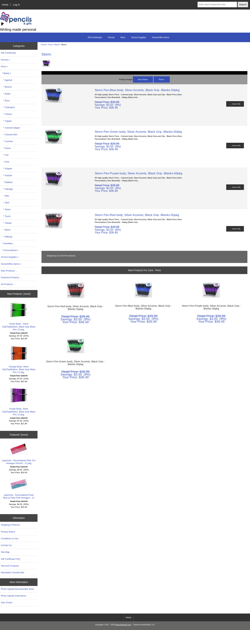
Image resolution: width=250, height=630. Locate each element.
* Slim (5, 195)
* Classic (6, 114)
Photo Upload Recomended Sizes (17, 589)
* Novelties (7, 243)
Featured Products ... (11, 277)
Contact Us (6, 545)
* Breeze (6, 87)
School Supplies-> (10, 257)
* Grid (5, 161)
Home (5, 4)
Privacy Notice (8, 531)
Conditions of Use (9, 538)
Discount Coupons (10, 565)
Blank (56, 44)
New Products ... (9, 270)
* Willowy (6, 236)
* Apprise (6, 80)
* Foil (4, 155)
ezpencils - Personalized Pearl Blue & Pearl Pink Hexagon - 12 (18, 489)
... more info (235, 104)
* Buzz (5, 100)
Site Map (5, 552)
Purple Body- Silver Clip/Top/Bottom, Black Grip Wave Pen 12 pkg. (18, 402)
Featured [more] (19, 434)
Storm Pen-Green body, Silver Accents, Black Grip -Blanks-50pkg (138, 131)
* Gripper (6, 168)
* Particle (6, 175)
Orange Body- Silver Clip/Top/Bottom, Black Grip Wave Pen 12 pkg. (18, 359)
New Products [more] (18, 293)
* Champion (8, 107)
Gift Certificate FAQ (10, 559)
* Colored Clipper (10, 127)
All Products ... (8, 284)
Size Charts (6, 602)
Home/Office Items (160, 37)
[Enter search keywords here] (217, 4)
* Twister (6, 223)
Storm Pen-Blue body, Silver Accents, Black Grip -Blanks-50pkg (137, 90)
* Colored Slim (9, 134)
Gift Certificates (95, 37)
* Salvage (7, 189)
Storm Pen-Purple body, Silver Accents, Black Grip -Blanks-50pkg (138, 173)
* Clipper (6, 121)
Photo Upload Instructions (13, 595)
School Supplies (138, 37)
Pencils (111, 37)
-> (4, 66)
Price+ (162, 79)
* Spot (5, 202)
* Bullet (5, 93)
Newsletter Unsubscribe (12, 572)
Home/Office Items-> (11, 264)
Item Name (143, 79)
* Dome (6, 148)
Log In (16, 4)
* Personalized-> (9, 250)
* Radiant (6, 182)
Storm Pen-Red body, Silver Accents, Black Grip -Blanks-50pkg (137, 215)
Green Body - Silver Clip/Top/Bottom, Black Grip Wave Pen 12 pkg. (18, 316)
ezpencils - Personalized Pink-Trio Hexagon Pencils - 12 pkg (18, 454)
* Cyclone (7, 141)
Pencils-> (5, 59)
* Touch (6, 216)
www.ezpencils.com (123, 625)
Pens (50, 44)
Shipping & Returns (10, 524)
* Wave (5, 229)
